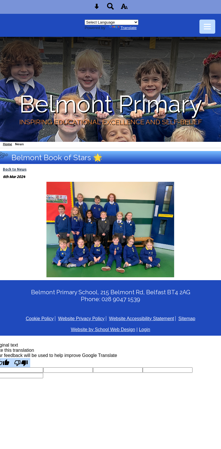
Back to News (14, 169)
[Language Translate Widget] (111, 22)
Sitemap (186, 318)
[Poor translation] (21, 362)
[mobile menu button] (207, 27)
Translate (123, 28)
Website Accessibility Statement (141, 318)
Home (7, 144)
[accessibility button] (124, 8)
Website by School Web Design (103, 329)
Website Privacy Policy (81, 318)
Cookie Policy (40, 318)
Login (144, 329)
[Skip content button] (96, 8)
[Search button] (110, 8)
